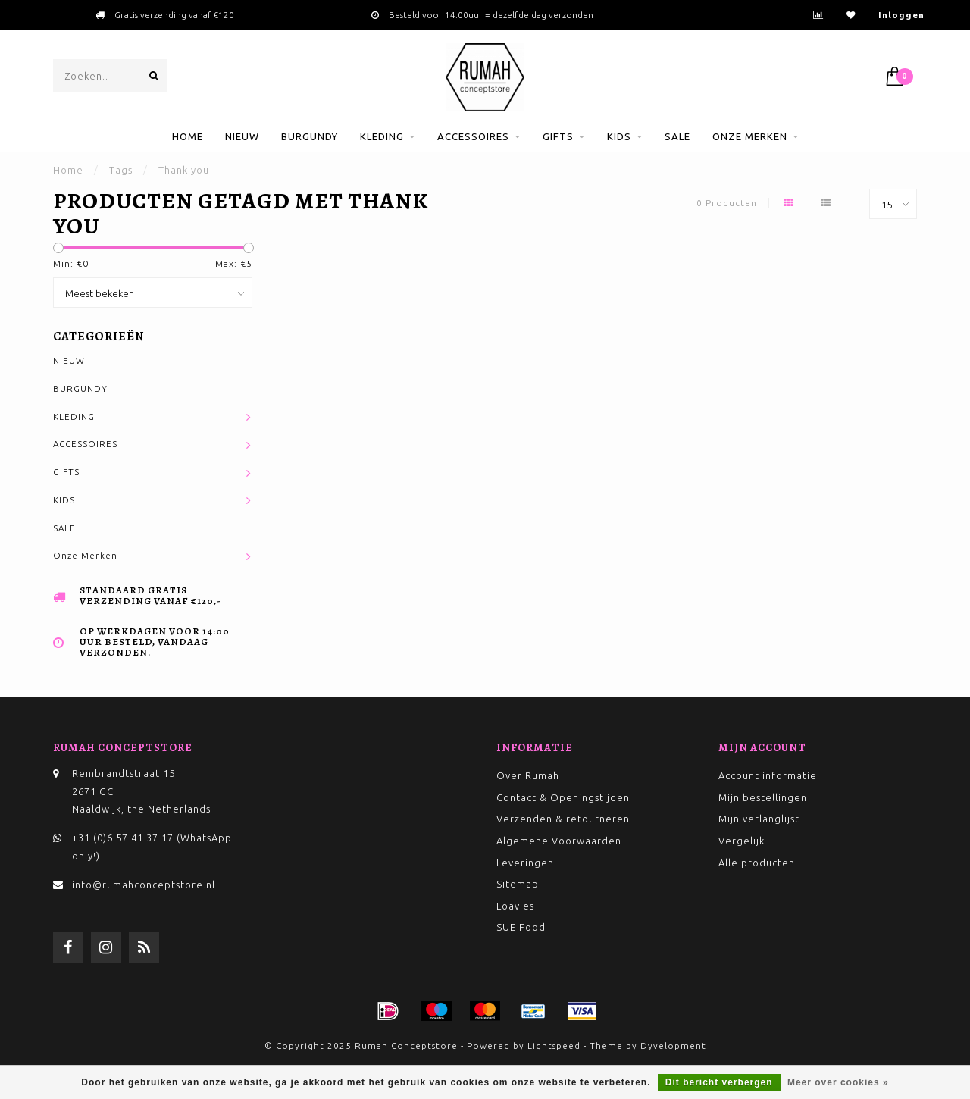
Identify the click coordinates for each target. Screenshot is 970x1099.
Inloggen (901, 15)
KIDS (619, 136)
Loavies (515, 905)
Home (187, 136)
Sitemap (517, 883)
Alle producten (756, 862)
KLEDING (382, 136)
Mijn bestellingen (762, 797)
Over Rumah (527, 775)
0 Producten (726, 203)
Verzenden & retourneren (563, 818)
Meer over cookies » (838, 1082)
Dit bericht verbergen (719, 1082)
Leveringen (525, 862)
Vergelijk (741, 840)
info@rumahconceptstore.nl (143, 884)
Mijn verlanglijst (758, 818)
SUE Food (521, 927)
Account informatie (767, 775)
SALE (677, 136)
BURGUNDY (309, 136)
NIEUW (242, 136)
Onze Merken (749, 136)
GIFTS (558, 136)
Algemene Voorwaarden (558, 840)
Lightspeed (553, 1045)
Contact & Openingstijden (563, 797)
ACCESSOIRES (473, 136)
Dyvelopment (673, 1045)
